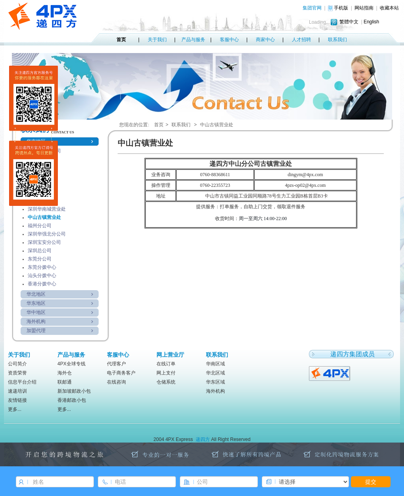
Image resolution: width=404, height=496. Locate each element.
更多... (14, 409)
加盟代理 (36, 330)
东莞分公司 (39, 259)
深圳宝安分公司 (44, 242)
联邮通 (64, 382)
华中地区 (36, 312)
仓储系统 (165, 382)
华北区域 (215, 373)
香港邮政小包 (71, 400)
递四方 (203, 439)
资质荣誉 (17, 373)
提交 (370, 482)
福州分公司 (39, 225)
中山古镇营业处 (44, 217)
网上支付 (165, 373)
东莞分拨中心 (42, 267)
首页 (121, 39)
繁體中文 (348, 22)
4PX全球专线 (71, 364)
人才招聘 (301, 39)
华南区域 (215, 364)
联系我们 (337, 39)
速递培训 (17, 391)
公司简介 (17, 364)
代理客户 (116, 364)
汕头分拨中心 (42, 275)
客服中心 (229, 39)
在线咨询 (116, 382)
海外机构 (36, 321)
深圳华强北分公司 (47, 234)
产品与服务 (193, 39)
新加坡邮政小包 (74, 391)
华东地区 (36, 303)
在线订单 (165, 364)
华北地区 (36, 294)
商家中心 (265, 39)
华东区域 (215, 382)
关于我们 (157, 39)
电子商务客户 (121, 373)
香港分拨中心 (42, 284)
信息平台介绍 (22, 382)
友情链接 (17, 400)
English (371, 22)
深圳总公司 (39, 250)
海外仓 (64, 373)
